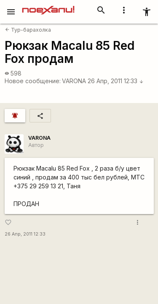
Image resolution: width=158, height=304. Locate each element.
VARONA (74, 80)
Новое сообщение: (33, 80)
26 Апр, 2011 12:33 (116, 80)
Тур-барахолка (28, 30)
